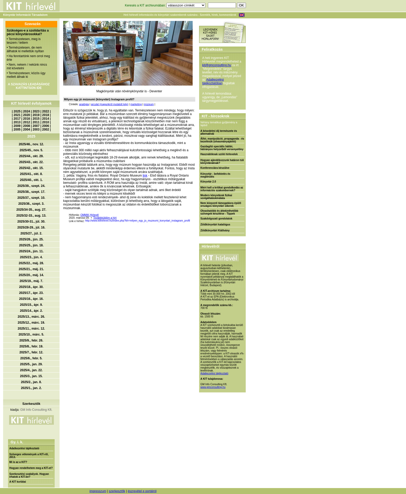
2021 (17, 115)
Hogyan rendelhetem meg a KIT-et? (31, 468)
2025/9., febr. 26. (31, 340)
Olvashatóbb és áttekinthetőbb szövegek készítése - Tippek (219, 212)
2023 (36, 111)
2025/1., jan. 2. (31, 388)
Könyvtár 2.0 (208, 181)
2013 (17, 122)
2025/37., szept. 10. (31, 198)
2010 (45, 122)
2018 (45, 115)
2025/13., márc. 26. (31, 316)
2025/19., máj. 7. (31, 281)
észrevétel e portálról (142, 491)
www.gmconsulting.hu (213, 387)
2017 (17, 118)
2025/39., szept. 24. (31, 186)
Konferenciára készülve (214, 167)
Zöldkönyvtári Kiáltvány (215, 230)
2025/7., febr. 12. (31, 352)
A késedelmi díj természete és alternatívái (218, 132)
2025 (17, 111)
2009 (17, 126)
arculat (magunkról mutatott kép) (109, 104)
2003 (36, 129)
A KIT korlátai (17, 481)
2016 (26, 118)
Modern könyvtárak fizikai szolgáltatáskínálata (216, 197)
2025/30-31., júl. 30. (31, 221)
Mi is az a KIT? (18, 462)
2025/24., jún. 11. (31, 251)
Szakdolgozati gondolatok (216, 218)
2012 (26, 122)
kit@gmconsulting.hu (216, 65)
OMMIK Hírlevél (89, 215)
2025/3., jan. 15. (31, 376)
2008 (26, 126)
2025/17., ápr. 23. (31, 293)
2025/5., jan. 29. (31, 364)
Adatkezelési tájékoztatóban (213, 81)
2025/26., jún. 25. (31, 239)
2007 (36, 126)
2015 (36, 118)
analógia (84, 104)
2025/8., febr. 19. (31, 346)
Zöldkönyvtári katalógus (215, 224)
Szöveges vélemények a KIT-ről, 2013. (28, 456)
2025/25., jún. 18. (31, 245)
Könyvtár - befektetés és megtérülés (215, 175)
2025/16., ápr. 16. (31, 299)
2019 (36, 115)
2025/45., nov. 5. (31, 150)
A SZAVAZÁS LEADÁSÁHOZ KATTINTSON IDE (28, 86)
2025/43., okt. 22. (31, 162)
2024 (26, 111)
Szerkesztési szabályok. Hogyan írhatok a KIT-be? (29, 475)
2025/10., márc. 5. (31, 334)
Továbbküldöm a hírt (105, 217)
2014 (45, 118)
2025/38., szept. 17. (31, 192)
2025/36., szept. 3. (31, 204)
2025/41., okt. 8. (31, 174)
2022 (45, 111)
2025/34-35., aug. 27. (31, 209)
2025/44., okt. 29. (31, 156)
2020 (26, 115)
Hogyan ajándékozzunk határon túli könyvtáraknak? (222, 161)
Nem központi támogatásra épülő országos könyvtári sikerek (220, 204)
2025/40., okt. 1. (31, 180)
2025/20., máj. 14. (31, 275)
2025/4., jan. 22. (31, 370)
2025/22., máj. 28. (31, 263)
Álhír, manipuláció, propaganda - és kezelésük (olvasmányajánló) (222, 140)
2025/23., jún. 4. (31, 257)
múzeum (149, 104)
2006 (45, 126)
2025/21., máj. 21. (31, 269)
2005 (17, 129)
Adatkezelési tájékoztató (24, 448)
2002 (45, 129)
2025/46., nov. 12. (31, 144)
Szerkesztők (31, 404)
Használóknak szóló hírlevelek (219, 154)
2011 (36, 122)
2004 (26, 129)
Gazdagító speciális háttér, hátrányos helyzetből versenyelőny (221, 148)
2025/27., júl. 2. (31, 233)
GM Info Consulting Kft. (36, 410)
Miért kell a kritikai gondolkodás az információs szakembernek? (221, 189)
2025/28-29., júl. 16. (31, 227)
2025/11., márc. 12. (31, 328)
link (145, 175)
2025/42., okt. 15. (31, 168)
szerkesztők (117, 491)
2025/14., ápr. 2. (31, 311)
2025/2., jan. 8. (31, 382)
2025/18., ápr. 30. (31, 287)
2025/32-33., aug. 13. (31, 215)
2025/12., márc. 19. (31, 322)
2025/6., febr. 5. (31, 358)
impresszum (97, 491)
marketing (136, 104)
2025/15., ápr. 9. (31, 305)
